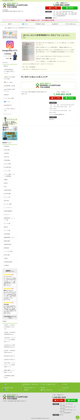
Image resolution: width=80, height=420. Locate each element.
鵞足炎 (6, 227)
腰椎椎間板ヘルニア (9, 237)
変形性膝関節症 (8, 211)
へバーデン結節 (8, 251)
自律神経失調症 (8, 262)
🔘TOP (10, 24)
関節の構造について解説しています (9, 371)
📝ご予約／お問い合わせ (70, 24)
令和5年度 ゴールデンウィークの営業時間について (9, 339)
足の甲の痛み (7, 193)
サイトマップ (7, 114)
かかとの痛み (7, 163)
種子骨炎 (6, 200)
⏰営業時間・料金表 (40, 24)
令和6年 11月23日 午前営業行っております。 (10, 326)
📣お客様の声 (55, 24)
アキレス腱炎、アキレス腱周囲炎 (9, 175)
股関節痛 (6, 248)
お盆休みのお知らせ (9, 359)
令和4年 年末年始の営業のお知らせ (9, 351)
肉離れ (6, 179)
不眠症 (6, 258)
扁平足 (6, 183)
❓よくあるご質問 (9, 98)
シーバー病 (7, 170)
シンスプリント (8, 207)
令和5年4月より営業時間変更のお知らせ (9, 346)
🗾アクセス (25, 24)
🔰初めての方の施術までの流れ (9, 78)
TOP (5, 27)
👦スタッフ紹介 (8, 82)
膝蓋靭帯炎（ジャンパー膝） (9, 219)
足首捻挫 (6, 146)
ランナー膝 (7, 223)
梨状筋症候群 (7, 244)
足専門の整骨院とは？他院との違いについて (9, 71)
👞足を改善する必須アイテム (9, 90)
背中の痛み (7, 255)
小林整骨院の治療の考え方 (9, 376)
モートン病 (7, 197)
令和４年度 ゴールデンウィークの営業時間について (9, 364)
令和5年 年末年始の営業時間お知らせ (9, 333)
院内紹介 (6, 94)
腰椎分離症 (7, 241)
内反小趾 (6, 156)
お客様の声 (9, 27)
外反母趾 (6, 153)
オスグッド (7, 214)
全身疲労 (6, 265)
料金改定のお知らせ (9, 356)
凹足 (5, 186)
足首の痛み (7, 149)
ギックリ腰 (7, 230)
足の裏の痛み (7, 167)
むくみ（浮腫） (8, 204)
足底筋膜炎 (7, 160)
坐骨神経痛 (7, 234)
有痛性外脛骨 (7, 190)
